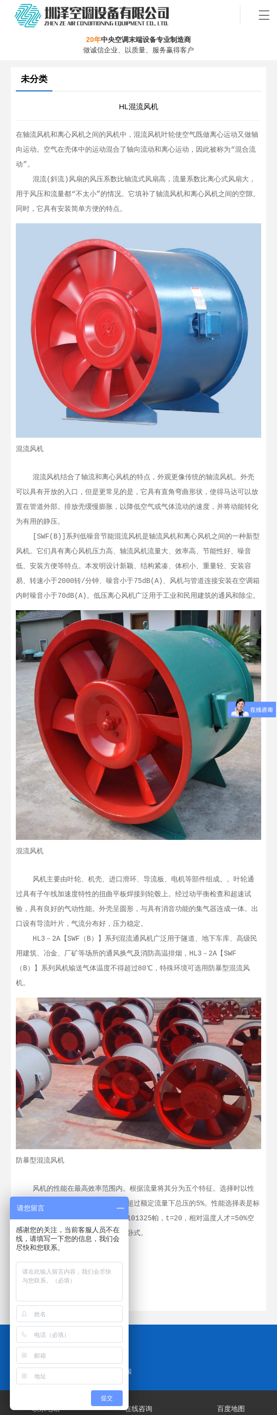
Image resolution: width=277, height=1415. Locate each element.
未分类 (34, 79)
